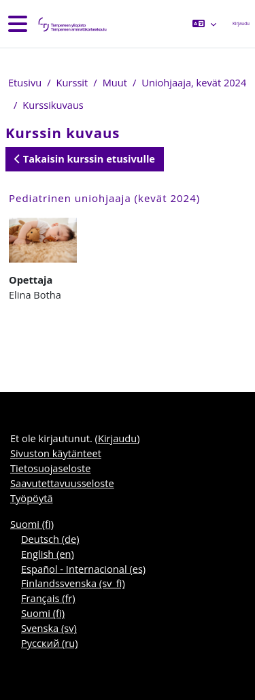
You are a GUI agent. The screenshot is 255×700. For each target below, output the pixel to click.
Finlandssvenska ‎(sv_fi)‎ (73, 583)
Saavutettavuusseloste (62, 483)
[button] (203, 24)
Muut (115, 82)
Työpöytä (31, 498)
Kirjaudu (241, 23)
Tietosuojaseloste (50, 468)
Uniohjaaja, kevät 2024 (193, 82)
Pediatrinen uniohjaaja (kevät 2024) (104, 198)
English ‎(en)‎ (47, 554)
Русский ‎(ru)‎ (49, 643)
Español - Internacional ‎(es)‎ (83, 569)
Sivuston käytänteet (55, 453)
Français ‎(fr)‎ (48, 598)
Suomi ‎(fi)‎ (32, 524)
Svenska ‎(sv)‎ (49, 628)
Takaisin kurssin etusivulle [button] (84, 158)
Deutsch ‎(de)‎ (50, 539)
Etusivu (24, 82)
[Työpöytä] (71, 24)
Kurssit (72, 82)
